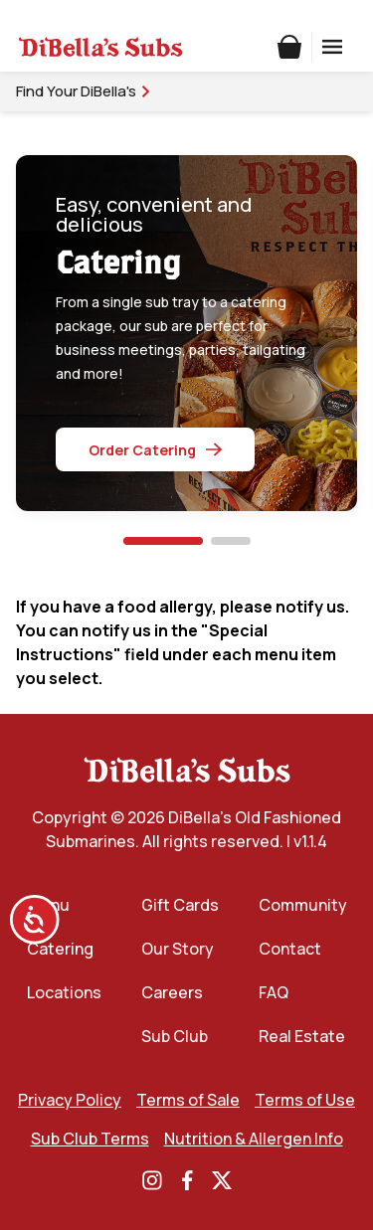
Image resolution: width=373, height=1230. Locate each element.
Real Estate (302, 1036)
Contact (290, 949)
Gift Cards (180, 905)
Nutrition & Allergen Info (253, 1138)
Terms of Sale (188, 1100)
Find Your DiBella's (84, 91)
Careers (172, 992)
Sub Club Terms (90, 1138)
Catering (60, 949)
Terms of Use (305, 1100)
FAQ (273, 992)
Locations (64, 992)
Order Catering (155, 449)
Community (303, 905)
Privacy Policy (69, 1100)
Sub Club (174, 1036)
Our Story (177, 949)
